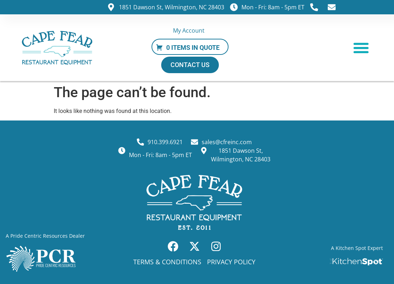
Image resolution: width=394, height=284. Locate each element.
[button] (361, 47)
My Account (189, 30)
